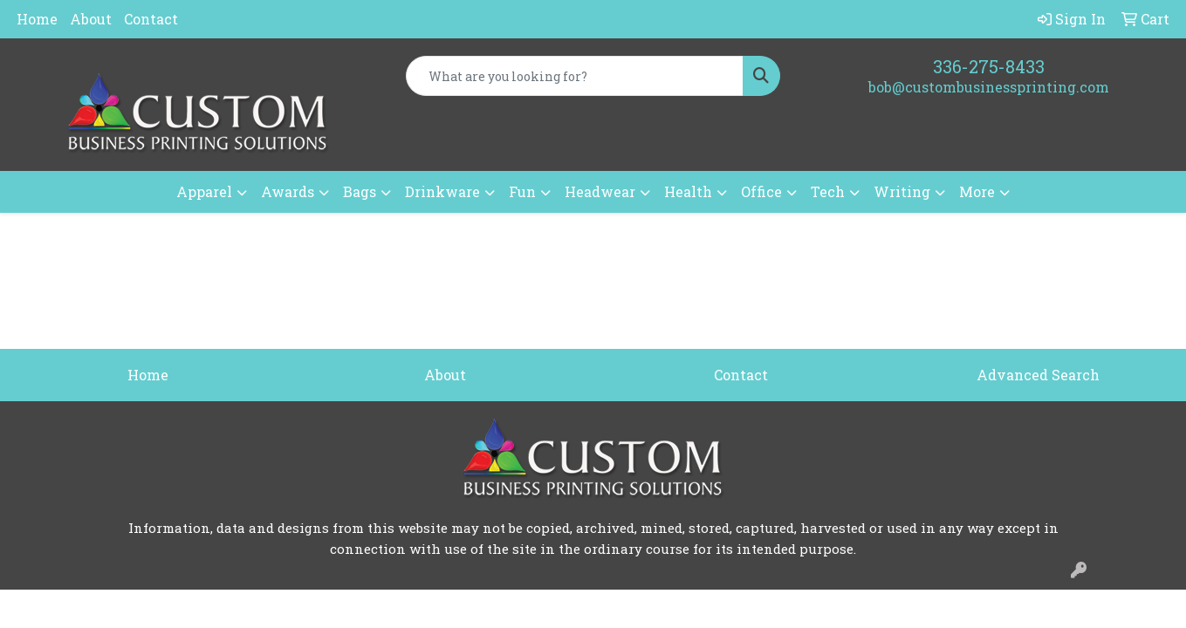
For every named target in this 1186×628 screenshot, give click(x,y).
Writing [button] (902, 191)
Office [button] (761, 191)
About (91, 19)
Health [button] (688, 191)
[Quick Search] (575, 76)
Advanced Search (1038, 374)
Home (37, 19)
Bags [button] (359, 191)
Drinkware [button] (442, 191)
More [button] (977, 191)
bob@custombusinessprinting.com (988, 87)
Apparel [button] (204, 191)
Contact (151, 19)
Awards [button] (287, 191)
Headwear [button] (600, 191)
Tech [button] (828, 191)
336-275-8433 (989, 66)
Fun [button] (522, 191)
